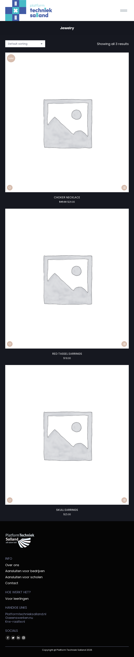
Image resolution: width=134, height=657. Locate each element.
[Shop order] (25, 43)
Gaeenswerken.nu (19, 618)
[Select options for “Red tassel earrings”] (124, 344)
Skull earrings (67, 510)
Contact (11, 583)
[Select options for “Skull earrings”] (124, 500)
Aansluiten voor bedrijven (25, 571)
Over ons (12, 565)
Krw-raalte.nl (15, 621)
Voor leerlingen (17, 599)
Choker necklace (67, 197)
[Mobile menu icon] (124, 11)
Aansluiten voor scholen (24, 577)
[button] (10, 187)
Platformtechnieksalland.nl (25, 614)
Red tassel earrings (67, 354)
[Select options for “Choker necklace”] (124, 187)
